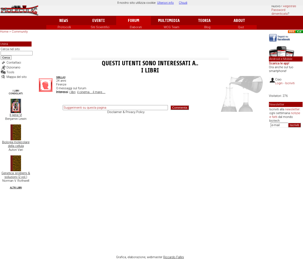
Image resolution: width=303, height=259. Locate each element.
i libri (72, 92)
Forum (133, 20)
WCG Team (171, 27)
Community (20, 31)
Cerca (6, 57)
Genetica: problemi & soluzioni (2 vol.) (15, 175)
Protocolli (64, 27)
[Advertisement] (150, 46)
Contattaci (14, 62)
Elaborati (136, 27)
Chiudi (183, 3)
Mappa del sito (17, 77)
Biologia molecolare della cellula (15, 144)
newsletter (292, 109)
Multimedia (169, 20)
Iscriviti (290, 83)
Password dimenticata (279, 12)
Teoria (204, 20)
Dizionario (13, 67)
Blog (207, 27)
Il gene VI (16, 115)
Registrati (289, 6)
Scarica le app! (279, 63)
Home (4, 31)
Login (279, 83)
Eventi (98, 20)
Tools (10, 72)
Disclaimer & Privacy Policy (126, 112)
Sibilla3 (60, 77)
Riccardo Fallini (173, 257)
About (239, 20)
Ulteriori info (165, 3)
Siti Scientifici (100, 27)
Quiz (241, 27)
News (63, 20)
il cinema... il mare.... (91, 92)
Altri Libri (16, 187)
